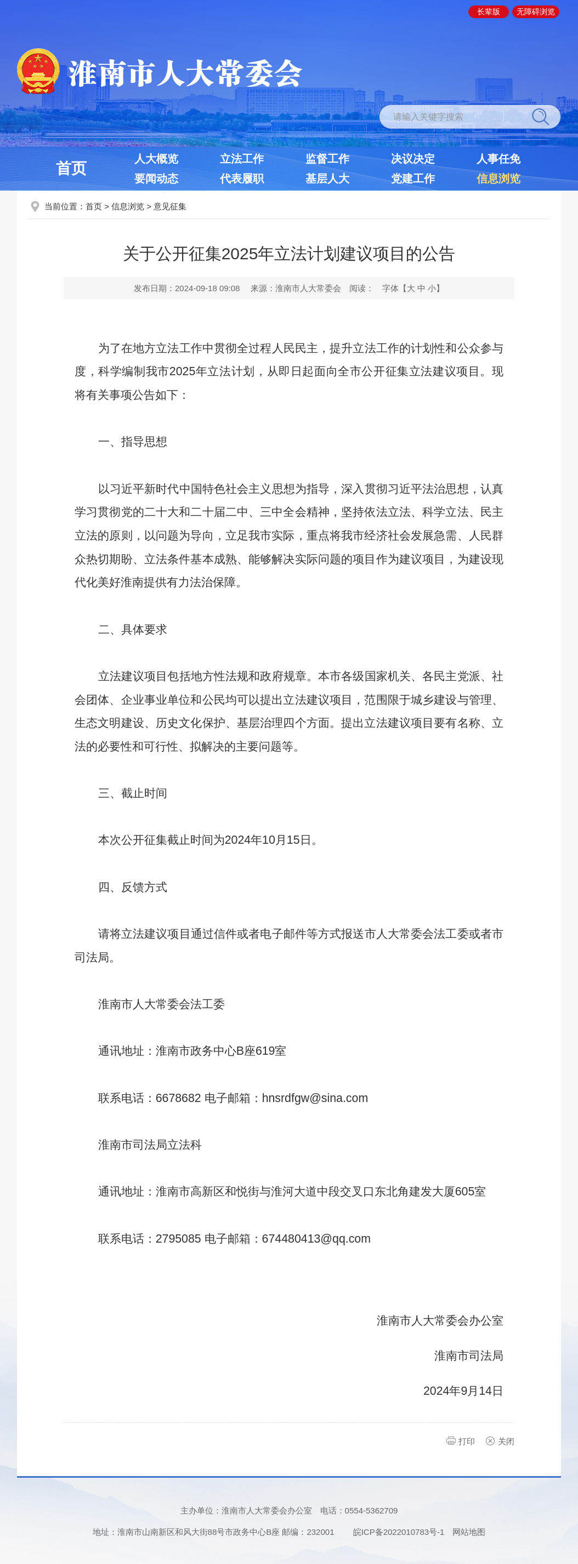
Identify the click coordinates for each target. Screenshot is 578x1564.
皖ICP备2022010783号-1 (399, 1532)
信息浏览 (498, 178)
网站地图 (468, 1532)
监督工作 (327, 159)
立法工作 (242, 159)
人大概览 (156, 159)
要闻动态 (156, 178)
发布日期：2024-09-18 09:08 (187, 288)
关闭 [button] (506, 1441)
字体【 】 (413, 288)
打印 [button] (466, 1441)
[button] (488, 11)
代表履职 (242, 178)
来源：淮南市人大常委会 (296, 288)
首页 (71, 168)
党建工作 (413, 178)
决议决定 (413, 159)
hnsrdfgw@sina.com (315, 1098)
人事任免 (498, 159)
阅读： (361, 288)
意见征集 (170, 206)
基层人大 (327, 178)
